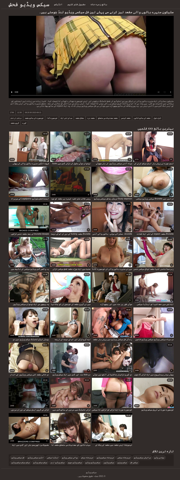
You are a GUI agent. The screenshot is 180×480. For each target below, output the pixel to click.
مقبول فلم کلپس (75, 4)
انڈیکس (57, 4)
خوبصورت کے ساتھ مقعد (33, 118)
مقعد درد (90, 118)
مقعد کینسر (124, 118)
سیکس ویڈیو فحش (28, 4)
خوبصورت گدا (51, 118)
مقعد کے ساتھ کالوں (141, 118)
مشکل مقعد (78, 118)
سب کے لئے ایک (65, 118)
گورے (23, 123)
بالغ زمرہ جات (98, 4)
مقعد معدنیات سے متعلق (107, 118)
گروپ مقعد (13, 123)
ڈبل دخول (156, 118)
